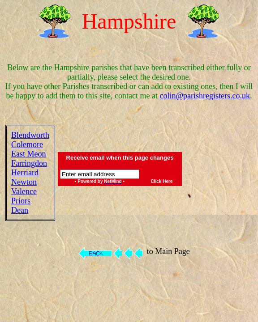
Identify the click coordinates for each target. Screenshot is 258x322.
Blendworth (30, 135)
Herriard (25, 172)
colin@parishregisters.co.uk (204, 95)
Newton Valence (24, 187)
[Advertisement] (221, 172)
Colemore (27, 144)
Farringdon (29, 163)
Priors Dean (20, 205)
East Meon (28, 153)
